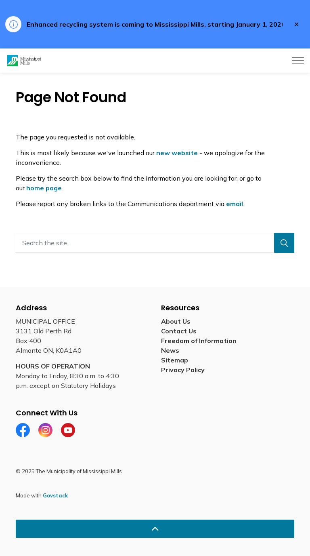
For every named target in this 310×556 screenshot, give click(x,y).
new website (177, 153)
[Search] (284, 243)
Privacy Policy (183, 370)
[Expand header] (298, 60)
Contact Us (179, 331)
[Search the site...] (155, 243)
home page (44, 188)
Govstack (55, 495)
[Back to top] (155, 529)
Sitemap (174, 360)
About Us (176, 321)
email (234, 204)
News (170, 350)
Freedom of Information (199, 341)
